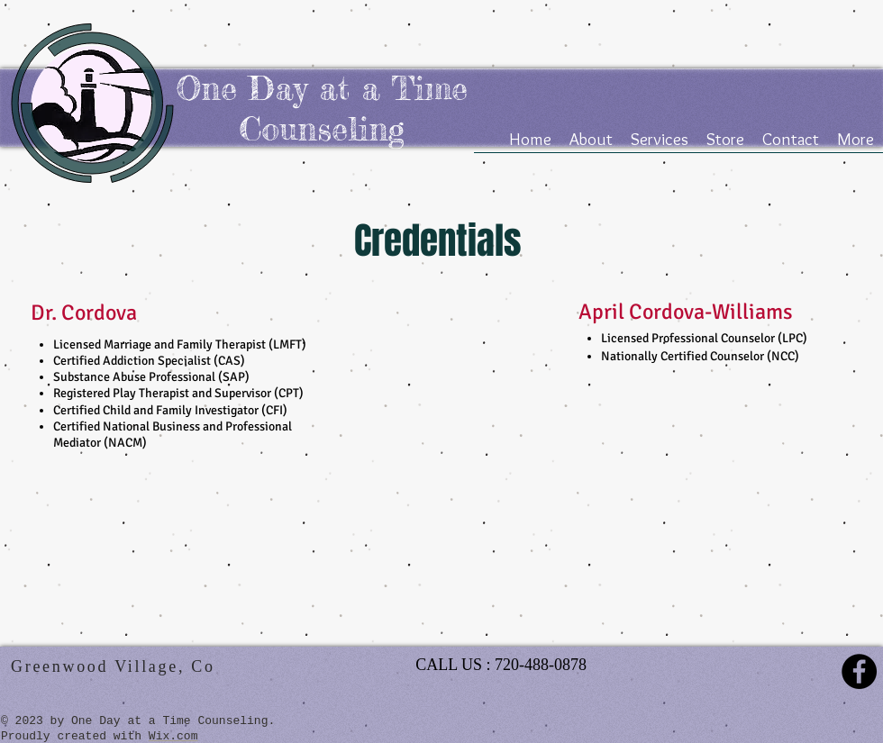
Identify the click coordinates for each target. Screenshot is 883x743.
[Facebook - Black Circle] (859, 671)
